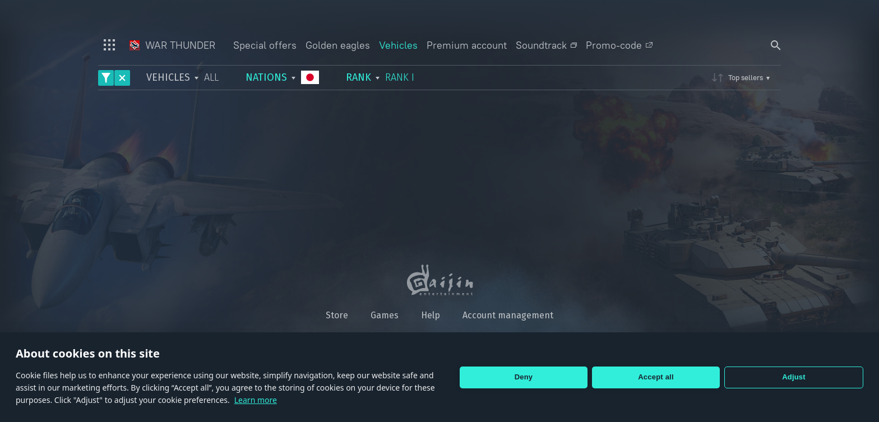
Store (337, 315)
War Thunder (172, 45)
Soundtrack (546, 45)
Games (385, 315)
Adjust (794, 377)
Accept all (655, 377)
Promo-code (619, 45)
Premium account (467, 45)
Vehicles (398, 45)
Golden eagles (338, 45)
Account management (507, 315)
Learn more (255, 400)
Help (430, 315)
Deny (524, 377)
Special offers (265, 45)
